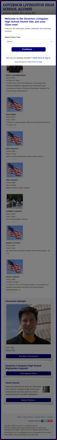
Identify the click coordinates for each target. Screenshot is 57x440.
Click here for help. (35, 62)
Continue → (28, 49)
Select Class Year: (13, 37)
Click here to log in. (42, 58)
